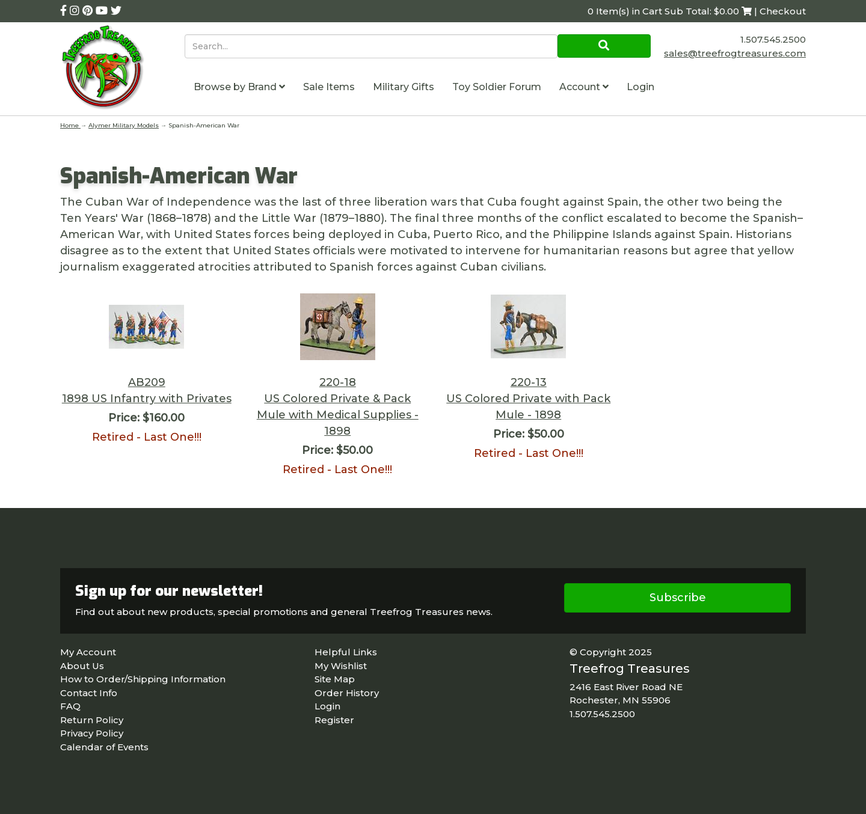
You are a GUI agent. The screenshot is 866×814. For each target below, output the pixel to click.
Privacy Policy (91, 733)
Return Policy (91, 720)
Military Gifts (403, 87)
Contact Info (88, 693)
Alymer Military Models (123, 125)
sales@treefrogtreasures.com (735, 53)
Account (584, 87)
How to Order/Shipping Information (143, 679)
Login (640, 87)
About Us (82, 666)
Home (70, 125)
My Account (88, 652)
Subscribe (678, 597)
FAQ (70, 706)
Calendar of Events (104, 747)
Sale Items (329, 87)
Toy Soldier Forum (496, 87)
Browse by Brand (239, 87)
